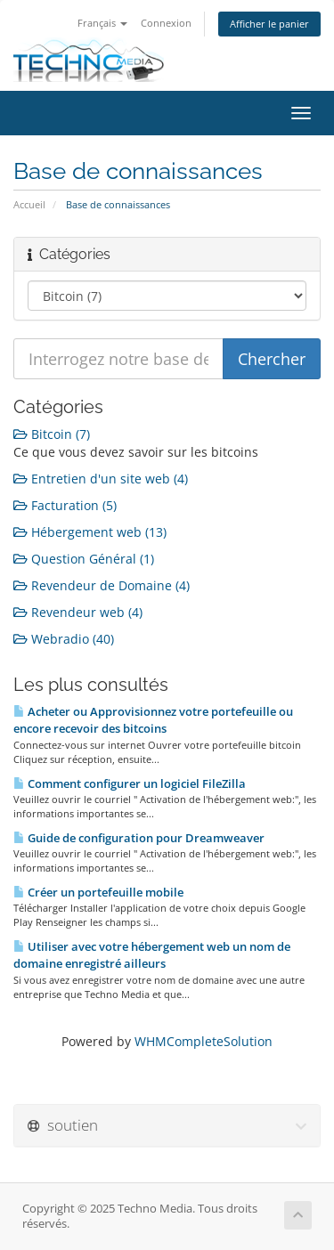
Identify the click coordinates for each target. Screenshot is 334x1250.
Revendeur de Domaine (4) (101, 585)
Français (102, 22)
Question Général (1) (83, 558)
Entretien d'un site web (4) (100, 478)
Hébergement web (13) (90, 532)
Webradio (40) (63, 638)
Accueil (29, 204)
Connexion (166, 22)
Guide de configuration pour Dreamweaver (139, 838)
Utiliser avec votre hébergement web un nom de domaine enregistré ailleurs (151, 954)
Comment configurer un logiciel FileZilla (129, 783)
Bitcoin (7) (51, 434)
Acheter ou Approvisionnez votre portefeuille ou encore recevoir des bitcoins (153, 719)
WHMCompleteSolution (203, 1041)
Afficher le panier (269, 23)
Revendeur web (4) (78, 612)
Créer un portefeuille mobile (98, 892)
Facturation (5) (65, 505)
